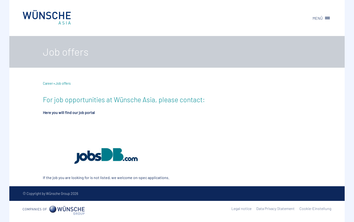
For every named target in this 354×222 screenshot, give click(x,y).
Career (48, 83)
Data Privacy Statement (275, 208)
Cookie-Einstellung (315, 208)
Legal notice (241, 208)
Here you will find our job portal (69, 112)
